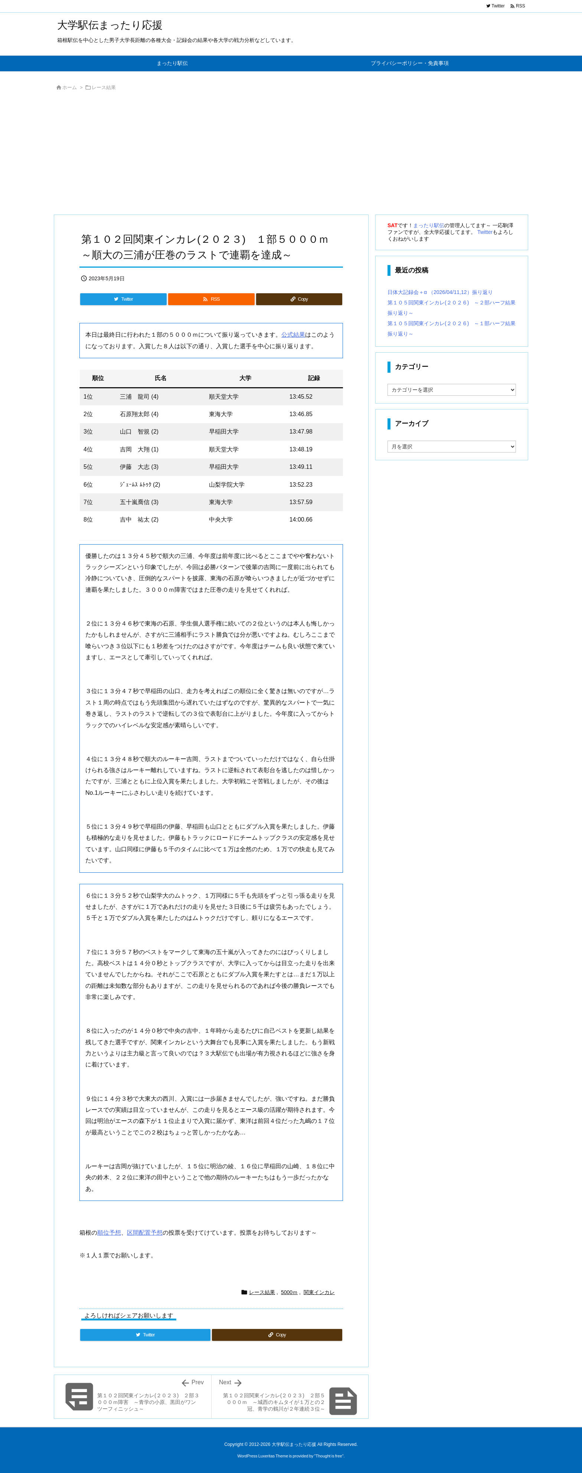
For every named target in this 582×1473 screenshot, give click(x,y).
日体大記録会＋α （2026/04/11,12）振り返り (440, 292)
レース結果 (104, 87)
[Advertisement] (276, 155)
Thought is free (328, 1456)
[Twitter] (123, 299)
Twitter (485, 232)
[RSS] (211, 299)
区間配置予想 (145, 1232)
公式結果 (293, 334)
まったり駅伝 (428, 225)
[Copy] (299, 299)
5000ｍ (289, 1292)
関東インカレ (319, 1292)
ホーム (69, 87)
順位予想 (109, 1232)
